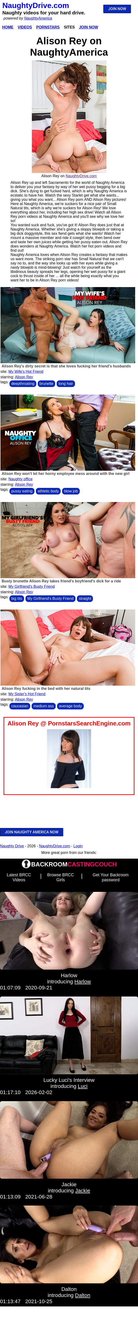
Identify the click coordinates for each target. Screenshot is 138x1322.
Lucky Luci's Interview (69, 1080)
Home (7, 27)
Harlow (69, 975)
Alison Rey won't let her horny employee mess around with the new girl (66, 474)
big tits (16, 599)
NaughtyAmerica (38, 18)
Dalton (69, 1289)
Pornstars (47, 27)
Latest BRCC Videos (19, 877)
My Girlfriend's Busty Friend (31, 587)
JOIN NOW (117, 9)
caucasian (19, 706)
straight (85, 599)
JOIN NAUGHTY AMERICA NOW (32, 832)
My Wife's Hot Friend (25, 372)
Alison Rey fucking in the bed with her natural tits (46, 689)
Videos (25, 27)
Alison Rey (24, 377)
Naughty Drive (12, 846)
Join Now (88, 27)
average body (70, 706)
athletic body (48, 491)
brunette (47, 384)
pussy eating (22, 491)
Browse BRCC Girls (60, 877)
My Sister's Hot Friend (27, 694)
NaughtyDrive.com (35, 5)
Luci (83, 1086)
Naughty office (20, 479)
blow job (71, 491)
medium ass (43, 706)
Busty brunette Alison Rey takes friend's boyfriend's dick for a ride (61, 581)
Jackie (69, 1184)
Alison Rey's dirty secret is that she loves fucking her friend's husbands (66, 366)
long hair (66, 384)
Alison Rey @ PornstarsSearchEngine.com (69, 723)
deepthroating (22, 384)
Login (78, 846)
